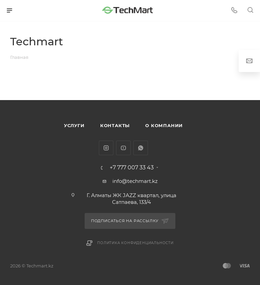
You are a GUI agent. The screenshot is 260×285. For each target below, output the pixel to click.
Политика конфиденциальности (135, 243)
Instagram (106, 148)
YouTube (123, 148)
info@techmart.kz (135, 181)
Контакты (115, 125)
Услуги (74, 125)
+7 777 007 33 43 (132, 167)
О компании (164, 125)
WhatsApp (140, 148)
